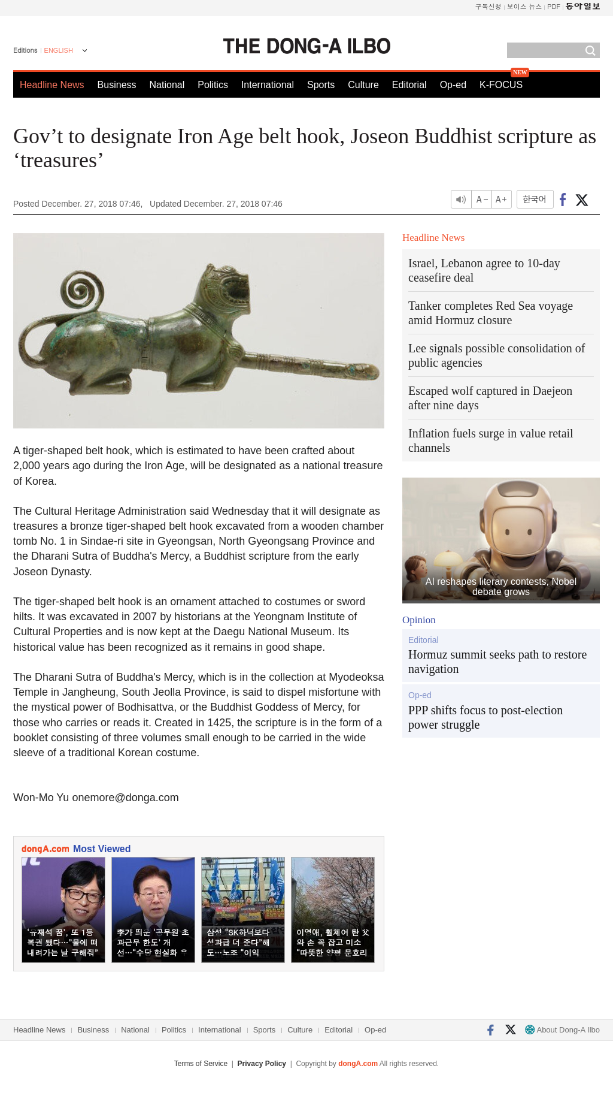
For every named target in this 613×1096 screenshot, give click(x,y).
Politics (213, 85)
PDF (553, 6)
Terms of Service (200, 1063)
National (167, 85)
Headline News (52, 85)
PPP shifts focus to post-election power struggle (485, 717)
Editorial (409, 85)
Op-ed (453, 85)
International (267, 85)
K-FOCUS (501, 85)
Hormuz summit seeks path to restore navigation (497, 661)
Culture (363, 85)
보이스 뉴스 (524, 6)
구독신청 (488, 6)
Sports (321, 85)
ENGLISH (58, 50)
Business (117, 85)
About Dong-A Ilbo (562, 1029)
